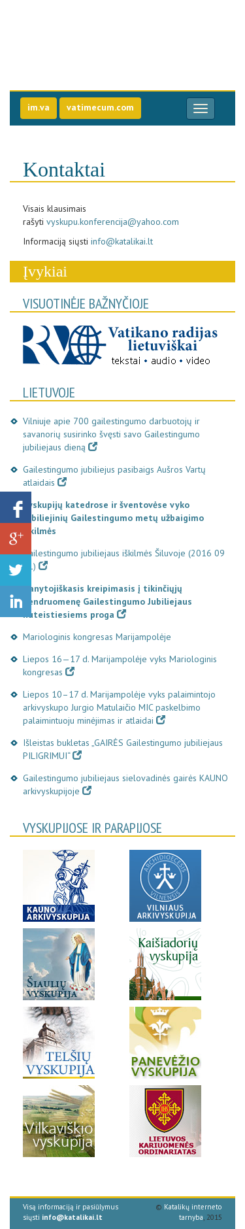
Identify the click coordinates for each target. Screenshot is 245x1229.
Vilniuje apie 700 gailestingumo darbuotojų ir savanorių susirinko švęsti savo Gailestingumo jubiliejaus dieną (111, 434)
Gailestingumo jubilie (103, 32)
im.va (38, 107)
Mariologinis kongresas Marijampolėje (97, 637)
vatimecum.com (100, 107)
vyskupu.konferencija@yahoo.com (112, 221)
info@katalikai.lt (122, 241)
